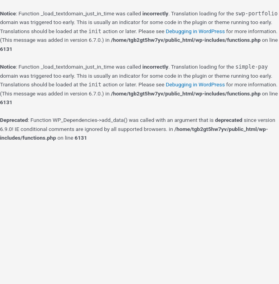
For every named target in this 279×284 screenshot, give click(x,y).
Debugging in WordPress (195, 31)
